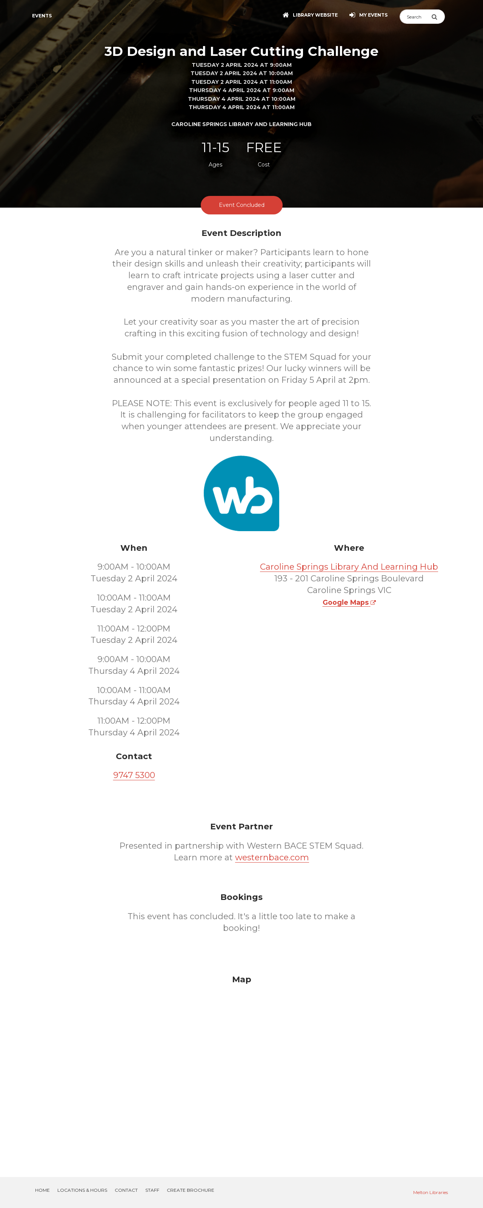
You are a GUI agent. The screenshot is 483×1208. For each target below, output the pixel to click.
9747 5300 (134, 775)
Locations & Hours (82, 1190)
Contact (126, 1190)
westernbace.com (272, 857)
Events (42, 15)
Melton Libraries (430, 1192)
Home (42, 1190)
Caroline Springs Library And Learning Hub (349, 567)
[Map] (241, 1066)
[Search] (415, 16)
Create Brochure (190, 1190)
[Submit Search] (438, 16)
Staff (152, 1190)
